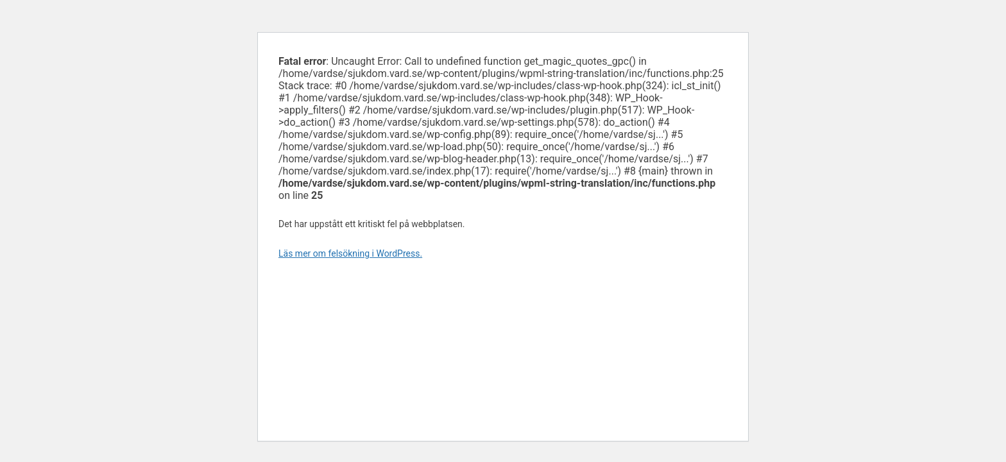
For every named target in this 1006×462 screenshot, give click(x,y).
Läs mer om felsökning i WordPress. (350, 253)
